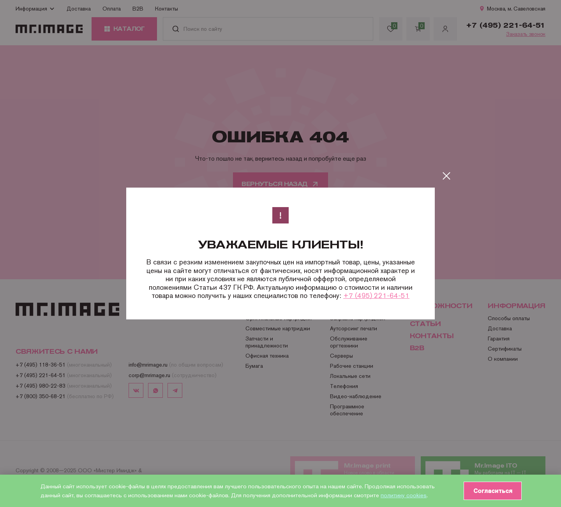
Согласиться (491, 491)
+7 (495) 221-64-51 (376, 295)
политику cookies (404, 495)
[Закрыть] (446, 176)
